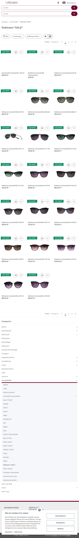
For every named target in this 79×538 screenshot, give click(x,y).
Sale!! (3, 373)
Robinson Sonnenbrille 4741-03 (39, 259)
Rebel (5, 461)
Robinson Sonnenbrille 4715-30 (13, 186)
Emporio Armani (9, 392)
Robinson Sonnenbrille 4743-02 (65, 259)
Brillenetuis (6, 335)
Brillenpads (6, 338)
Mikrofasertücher (8, 369)
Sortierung (17, 36)
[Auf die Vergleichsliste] (16, 52)
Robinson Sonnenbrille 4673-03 (13, 112)
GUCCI (5, 408)
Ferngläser (5, 354)
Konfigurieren (60, 523)
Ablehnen (60, 529)
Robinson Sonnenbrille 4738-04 (65, 222)
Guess (5, 411)
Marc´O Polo (7, 438)
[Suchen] (39, 7)
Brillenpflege (6, 342)
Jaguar (5, 427)
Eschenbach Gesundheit (11, 396)
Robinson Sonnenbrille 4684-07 (65, 112)
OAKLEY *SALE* (8, 450)
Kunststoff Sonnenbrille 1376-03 (13, 73)
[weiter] (75, 42)
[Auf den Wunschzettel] (21, 52)
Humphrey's (7, 419)
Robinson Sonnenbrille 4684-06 (39, 112)
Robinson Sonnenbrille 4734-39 (65, 186)
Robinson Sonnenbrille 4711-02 (39, 149)
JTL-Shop (67, 535)
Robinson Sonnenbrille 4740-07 (13, 259)
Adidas (5, 385)
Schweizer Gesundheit (11, 472)
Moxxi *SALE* (8, 446)
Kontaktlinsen (6, 361)
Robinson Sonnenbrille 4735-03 (13, 222)
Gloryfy (5, 404)
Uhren (4, 488)
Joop (4, 430)
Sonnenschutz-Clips (10, 476)
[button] (58, 2)
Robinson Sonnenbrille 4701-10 (13, 149)
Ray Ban (6, 457)
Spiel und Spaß (7, 484)
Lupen (4, 365)
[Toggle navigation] (3, 1)
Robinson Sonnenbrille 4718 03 (39, 186)
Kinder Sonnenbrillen (10, 434)
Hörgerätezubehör (8, 357)
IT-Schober (54, 535)
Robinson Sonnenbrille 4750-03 (39, 296)
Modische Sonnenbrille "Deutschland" (36, 74)
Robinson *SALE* (9, 465)
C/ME (5, 389)
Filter (6, 36)
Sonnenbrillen (7, 380)
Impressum (8, 532)
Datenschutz (18, 532)
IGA (4, 423)
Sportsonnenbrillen (10, 480)
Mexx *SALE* (7, 442)
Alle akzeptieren (60, 516)
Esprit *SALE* (8, 400)
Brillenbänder (6, 331)
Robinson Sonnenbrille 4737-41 (39, 222)
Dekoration (5, 346)
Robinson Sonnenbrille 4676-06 (65, 73)
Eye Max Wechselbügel (9, 350)
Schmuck (5, 376)
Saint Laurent (8, 469)
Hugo (5, 415)
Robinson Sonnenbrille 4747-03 (13, 296)
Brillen (4, 327)
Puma (5, 453)
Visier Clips (5, 492)
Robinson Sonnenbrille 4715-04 (65, 149)
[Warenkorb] (69, 2)
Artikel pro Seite (32, 36)
